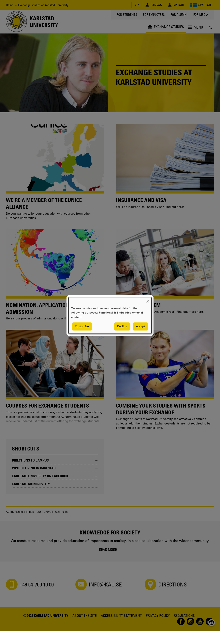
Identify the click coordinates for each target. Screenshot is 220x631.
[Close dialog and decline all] (148, 299)
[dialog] (110, 315)
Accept (140, 326)
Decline (122, 326)
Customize (82, 326)
